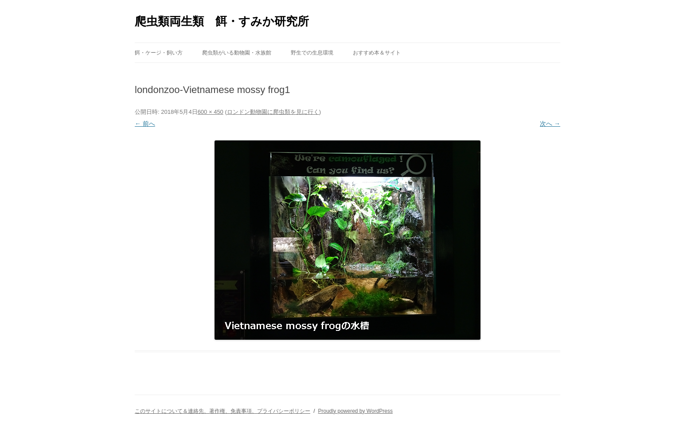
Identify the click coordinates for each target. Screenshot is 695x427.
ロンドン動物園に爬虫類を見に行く (273, 112)
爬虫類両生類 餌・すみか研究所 (222, 21)
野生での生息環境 (312, 53)
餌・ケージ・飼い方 (159, 53)
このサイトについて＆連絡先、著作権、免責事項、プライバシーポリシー (222, 411)
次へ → (550, 123)
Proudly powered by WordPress (355, 411)
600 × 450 (210, 112)
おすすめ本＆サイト (377, 53)
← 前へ (145, 123)
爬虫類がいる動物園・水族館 (236, 53)
